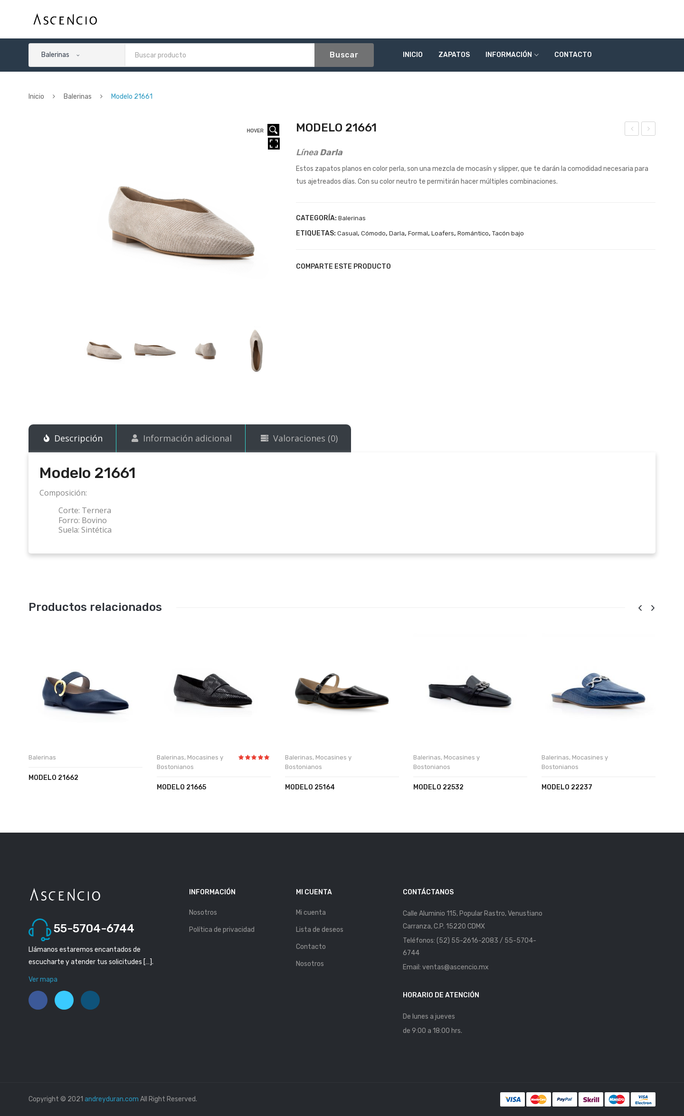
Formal (418, 233)
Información (508, 55)
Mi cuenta (311, 913)
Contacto (573, 55)
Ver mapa (42, 979)
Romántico (473, 233)
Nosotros (203, 913)
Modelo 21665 (181, 787)
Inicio (413, 55)
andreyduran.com (112, 1099)
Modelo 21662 (649, 130)
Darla (397, 233)
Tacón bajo (508, 233)
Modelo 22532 (438, 787)
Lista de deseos (319, 930)
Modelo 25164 (310, 787)
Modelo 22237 (567, 787)
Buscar (344, 54)
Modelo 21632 (632, 130)
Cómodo (373, 233)
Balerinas (78, 97)
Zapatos (454, 55)
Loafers (442, 233)
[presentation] (640, 608)
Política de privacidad (222, 930)
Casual (347, 233)
